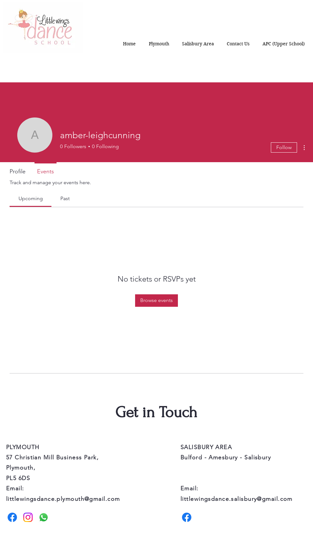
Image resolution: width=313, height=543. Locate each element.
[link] (31, 198)
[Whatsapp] (43, 517)
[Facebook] (12, 517)
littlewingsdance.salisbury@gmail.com (236, 498)
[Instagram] (28, 517)
